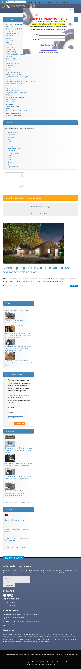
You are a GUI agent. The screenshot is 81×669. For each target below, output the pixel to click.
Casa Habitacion (12, 135)
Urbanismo (9, 47)
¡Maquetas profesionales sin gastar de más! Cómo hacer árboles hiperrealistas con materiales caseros (18, 335)
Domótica (9, 31)
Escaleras (10, 137)
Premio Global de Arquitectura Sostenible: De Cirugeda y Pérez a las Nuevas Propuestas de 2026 (17, 323)
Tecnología (9, 95)
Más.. (57, 2)
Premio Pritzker (12, 132)
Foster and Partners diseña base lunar (17, 311)
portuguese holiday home (27, 285)
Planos (9, 162)
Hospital (10, 146)
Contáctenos (30, 664)
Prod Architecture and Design (12, 285)
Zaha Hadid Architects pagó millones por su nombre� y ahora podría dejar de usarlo (18, 465)
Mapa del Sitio (50, 664)
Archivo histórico (11, 61)
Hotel (9, 142)
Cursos (50, 2)
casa (35, 285)
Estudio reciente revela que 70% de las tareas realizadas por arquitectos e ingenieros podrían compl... (18, 348)
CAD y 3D (9, 56)
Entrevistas (9, 68)
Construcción (10, 49)
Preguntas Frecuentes (32, 662)
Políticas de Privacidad (48, 662)
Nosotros (65, 2)
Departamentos (12, 167)
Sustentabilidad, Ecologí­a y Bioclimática (19, 29)
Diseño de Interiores (13, 33)
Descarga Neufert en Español (15, 547)
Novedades (9, 431)
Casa (9, 139)
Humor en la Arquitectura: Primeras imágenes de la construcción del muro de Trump (19, 363)
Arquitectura (10, 45)
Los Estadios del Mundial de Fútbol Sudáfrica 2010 (23, 81)
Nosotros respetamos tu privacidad (49, 50)
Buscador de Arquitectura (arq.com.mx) (19, 502)
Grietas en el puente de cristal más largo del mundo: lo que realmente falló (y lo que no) (18, 450)
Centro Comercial (13, 153)
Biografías (9, 86)
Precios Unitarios (11, 99)
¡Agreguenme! (9, 585)
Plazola (9, 164)
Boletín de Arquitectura (14, 375)
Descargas (9, 509)
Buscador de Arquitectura (16, 662)
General (8, 38)
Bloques (10, 144)
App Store (11, 603)
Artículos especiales (12, 90)
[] (72, 9)
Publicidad (69, 662)
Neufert (10, 155)
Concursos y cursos (12, 63)
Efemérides (9, 88)
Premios (8, 79)
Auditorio (10, 160)
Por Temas (9, 40)
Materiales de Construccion (15, 97)
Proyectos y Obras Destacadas (16, 93)
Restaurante (11, 151)
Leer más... (74, 285)
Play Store (11, 605)
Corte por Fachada (13, 148)
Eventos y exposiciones (13, 58)
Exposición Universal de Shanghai (17, 77)
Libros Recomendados (13, 72)
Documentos (32, 2)
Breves (8, 70)
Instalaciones (10, 102)
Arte (7, 43)
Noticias (41, 2)
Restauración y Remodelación (16, 54)
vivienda (39, 285)
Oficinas (10, 158)
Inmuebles (9, 36)
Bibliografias (10, 65)
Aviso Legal (60, 662)
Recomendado (10, 303)
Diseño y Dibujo (11, 52)
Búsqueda (9, 123)
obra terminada (46, 285)
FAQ (13, 625)
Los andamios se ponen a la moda (16, 440)
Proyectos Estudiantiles (13, 74)
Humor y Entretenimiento (14, 84)
